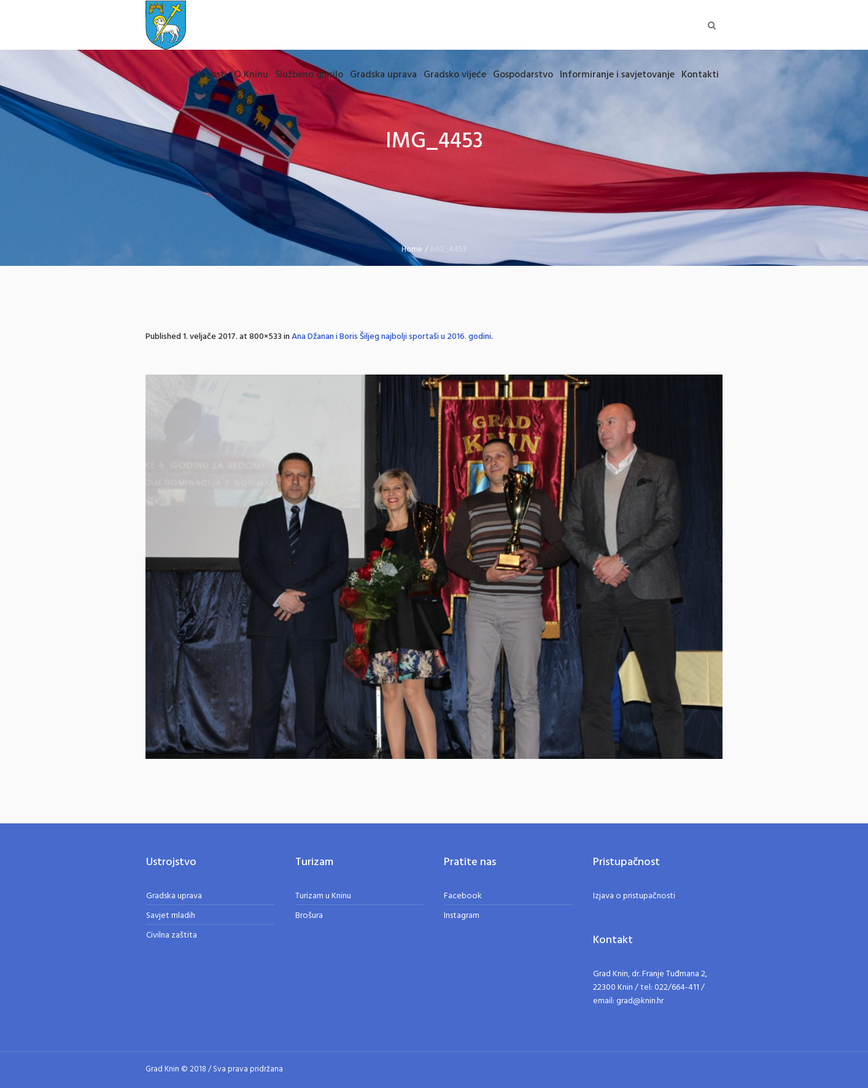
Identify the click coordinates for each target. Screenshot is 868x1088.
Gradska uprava (174, 896)
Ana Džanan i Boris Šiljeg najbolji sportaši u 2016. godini (391, 337)
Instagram (461, 916)
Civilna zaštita (171, 935)
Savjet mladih (170, 916)
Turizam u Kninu (323, 896)
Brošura (309, 916)
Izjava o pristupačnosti (634, 896)
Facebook (463, 896)
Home (411, 249)
